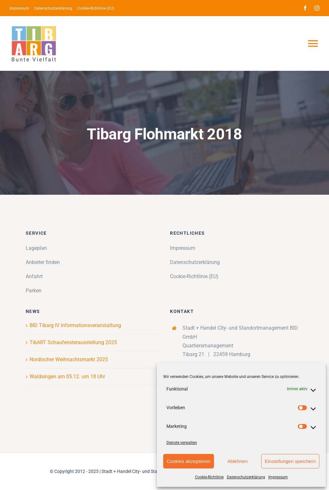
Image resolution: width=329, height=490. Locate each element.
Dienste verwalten (181, 442)
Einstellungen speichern (290, 461)
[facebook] (305, 8)
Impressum (278, 477)
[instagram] (316, 8)
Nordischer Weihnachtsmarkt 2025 (69, 359)
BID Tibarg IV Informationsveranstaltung (75, 325)
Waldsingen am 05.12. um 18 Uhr (67, 376)
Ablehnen (237, 461)
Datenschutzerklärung (246, 477)
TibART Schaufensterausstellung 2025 (73, 342)
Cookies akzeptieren (188, 461)
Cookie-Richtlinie (209, 477)
